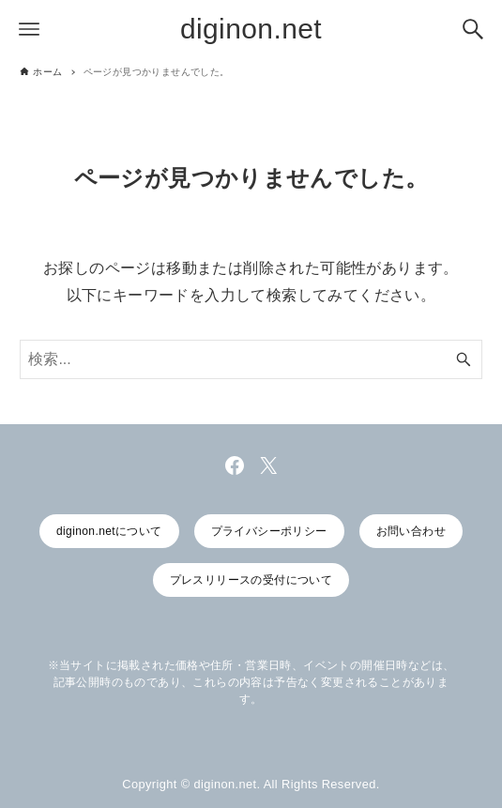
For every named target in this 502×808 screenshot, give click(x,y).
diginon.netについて (109, 531)
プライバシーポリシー (269, 531)
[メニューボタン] (29, 29)
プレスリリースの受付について (251, 580)
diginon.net (251, 28)
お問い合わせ (411, 531)
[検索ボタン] (473, 29)
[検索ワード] (250, 359)
